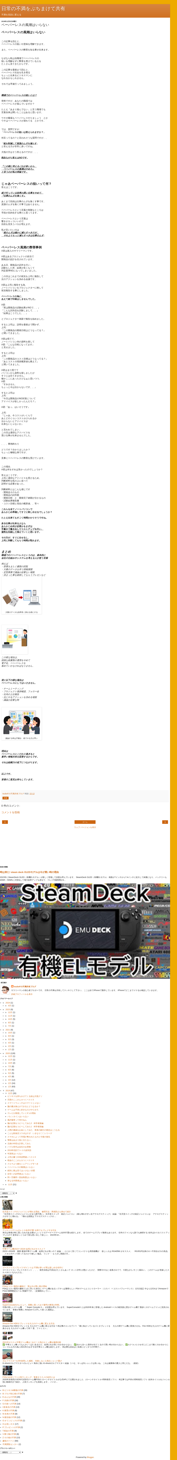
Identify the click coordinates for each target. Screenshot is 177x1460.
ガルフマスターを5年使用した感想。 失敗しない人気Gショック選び (32, 1361)
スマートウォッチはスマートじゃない (23, 1103)
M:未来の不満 (8, 1414)
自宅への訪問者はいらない (19, 1174)
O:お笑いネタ (8, 1424)
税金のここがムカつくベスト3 (20, 1160)
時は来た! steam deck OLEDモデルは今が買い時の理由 (29, 872)
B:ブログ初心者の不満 (12, 1394)
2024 (8, 1003)
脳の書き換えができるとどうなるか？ (23, 1106)
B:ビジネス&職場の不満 (12, 1390)
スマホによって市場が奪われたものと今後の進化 (28, 1137)
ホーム (85, 822)
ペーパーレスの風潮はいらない (21, 1167)
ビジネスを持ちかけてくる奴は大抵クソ (24, 1096)
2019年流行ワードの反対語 (19, 1150)
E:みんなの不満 (9, 1397)
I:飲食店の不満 (8, 1407)
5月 (10, 1039)
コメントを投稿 (10, 812)
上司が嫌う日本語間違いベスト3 (21, 1157)
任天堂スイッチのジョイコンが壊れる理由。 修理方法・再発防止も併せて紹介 (36, 1212)
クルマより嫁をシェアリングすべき (22, 1164)
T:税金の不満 (8, 1431)
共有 (5, 798)
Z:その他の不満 (9, 1437)
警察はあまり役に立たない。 (20, 1140)
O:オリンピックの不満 (12, 1420)
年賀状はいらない (15, 1153)
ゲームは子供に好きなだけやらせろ (22, 1110)
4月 (10, 1005)
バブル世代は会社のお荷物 (19, 1147)
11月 (10, 1016)
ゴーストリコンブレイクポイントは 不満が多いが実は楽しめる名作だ (32, 1267)
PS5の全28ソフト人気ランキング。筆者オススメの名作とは (28, 1377)
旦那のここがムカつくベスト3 (20, 1100)
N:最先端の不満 (9, 1417)
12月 (10, 1012)
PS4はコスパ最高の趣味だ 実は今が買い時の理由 (24, 1286)
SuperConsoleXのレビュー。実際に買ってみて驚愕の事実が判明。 (31, 1305)
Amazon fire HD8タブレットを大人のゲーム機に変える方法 (28, 1323)
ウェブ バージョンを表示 (85, 827)
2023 (8, 1009)
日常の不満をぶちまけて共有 (33, 8)
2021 (8, 1030)
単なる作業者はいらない (18, 1181)
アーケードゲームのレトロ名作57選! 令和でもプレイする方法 (29, 1230)
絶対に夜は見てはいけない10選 (21, 1170)
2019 (8, 1090)
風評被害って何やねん (17, 1120)
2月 (10, 1046)
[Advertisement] (85, 847)
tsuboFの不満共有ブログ (25, 986)
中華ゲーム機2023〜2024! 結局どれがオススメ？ (23, 1249)
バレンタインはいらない (18, 1116)
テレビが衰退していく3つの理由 (21, 1113)
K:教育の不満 (8, 1410)
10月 (10, 1019)
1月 (10, 1049)
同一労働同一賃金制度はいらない (22, 1177)
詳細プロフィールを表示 (21, 994)
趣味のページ (8, 1441)
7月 (10, 1026)
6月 (10, 1036)
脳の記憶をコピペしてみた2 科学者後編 (25, 1123)
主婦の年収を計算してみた (19, 1143)
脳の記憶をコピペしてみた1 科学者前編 (25, 1126)
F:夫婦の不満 (8, 1400)
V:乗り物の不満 (9, 1434)
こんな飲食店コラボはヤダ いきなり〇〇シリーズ (29, 1133)
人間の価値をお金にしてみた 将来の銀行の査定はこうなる (33, 1130)
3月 (10, 1080)
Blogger (90, 1457)
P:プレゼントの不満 (11, 1427)
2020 (8, 1053)
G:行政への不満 (9, 1404)
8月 (10, 1022)
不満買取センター (10, 1444)
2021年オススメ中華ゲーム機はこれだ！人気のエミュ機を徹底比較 (31, 1342)
